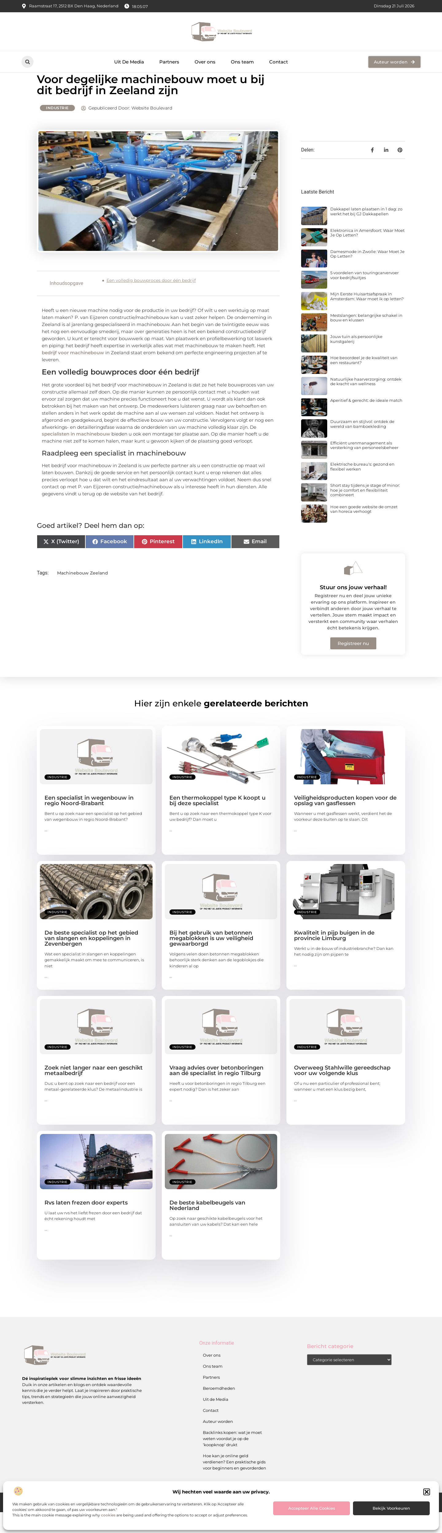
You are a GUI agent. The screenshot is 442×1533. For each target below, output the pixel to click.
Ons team (242, 62)
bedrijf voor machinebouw (73, 373)
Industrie (57, 128)
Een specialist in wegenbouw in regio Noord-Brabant (89, 821)
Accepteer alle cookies (311, 1508)
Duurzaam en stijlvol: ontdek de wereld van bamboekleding (362, 445)
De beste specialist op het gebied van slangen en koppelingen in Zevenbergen (91, 959)
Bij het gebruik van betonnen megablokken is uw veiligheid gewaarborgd (211, 959)
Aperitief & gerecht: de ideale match (366, 421)
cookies (108, 1515)
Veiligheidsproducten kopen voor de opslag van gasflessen (345, 821)
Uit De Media (129, 62)
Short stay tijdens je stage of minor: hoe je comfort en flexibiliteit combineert (365, 511)
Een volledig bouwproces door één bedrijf (151, 301)
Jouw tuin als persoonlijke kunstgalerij (356, 360)
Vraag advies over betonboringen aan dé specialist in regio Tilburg (216, 1091)
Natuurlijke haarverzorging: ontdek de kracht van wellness (365, 402)
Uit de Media (215, 1420)
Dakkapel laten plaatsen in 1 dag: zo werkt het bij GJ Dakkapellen (366, 232)
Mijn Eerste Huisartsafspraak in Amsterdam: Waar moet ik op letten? (367, 317)
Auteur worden (218, 1442)
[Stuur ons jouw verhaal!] (353, 589)
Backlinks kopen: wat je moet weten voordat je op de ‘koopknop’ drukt (232, 1459)
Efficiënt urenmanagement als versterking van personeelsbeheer (364, 466)
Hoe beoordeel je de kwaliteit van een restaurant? (363, 381)
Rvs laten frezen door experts (86, 1223)
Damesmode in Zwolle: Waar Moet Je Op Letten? (367, 275)
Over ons (205, 62)
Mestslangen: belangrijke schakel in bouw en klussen (366, 339)
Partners (169, 62)
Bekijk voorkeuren (391, 1508)
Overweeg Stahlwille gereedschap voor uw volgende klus (342, 1091)
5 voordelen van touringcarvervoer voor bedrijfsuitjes (364, 296)
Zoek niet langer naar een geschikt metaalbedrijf (94, 1091)
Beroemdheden (219, 1409)
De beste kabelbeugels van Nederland (207, 1226)
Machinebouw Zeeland (82, 593)
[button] (427, 1492)
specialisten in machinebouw (76, 455)
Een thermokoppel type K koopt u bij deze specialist (217, 821)
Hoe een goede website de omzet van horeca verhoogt (363, 530)
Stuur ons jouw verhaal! (353, 608)
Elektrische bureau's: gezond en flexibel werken (362, 487)
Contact (278, 62)
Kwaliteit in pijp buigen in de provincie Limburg (334, 956)
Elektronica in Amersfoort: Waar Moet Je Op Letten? (367, 253)
